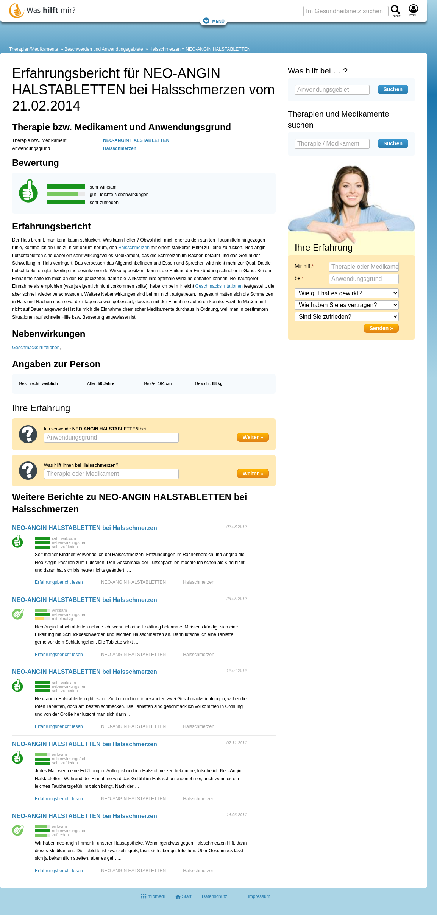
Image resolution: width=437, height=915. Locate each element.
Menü (214, 20)
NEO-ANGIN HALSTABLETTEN (218, 49)
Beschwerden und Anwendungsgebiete (103, 49)
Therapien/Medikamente (33, 49)
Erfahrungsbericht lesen (59, 582)
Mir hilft (303, 266)
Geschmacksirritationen (219, 286)
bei (298, 278)
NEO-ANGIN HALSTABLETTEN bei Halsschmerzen (84, 528)
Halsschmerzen (165, 49)
